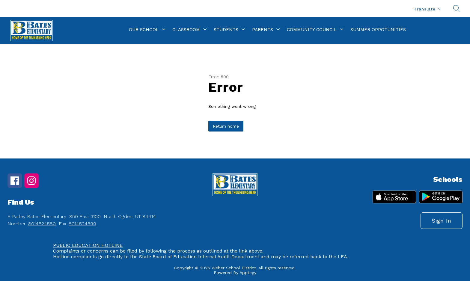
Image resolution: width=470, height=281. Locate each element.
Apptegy (247, 272)
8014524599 (82, 223)
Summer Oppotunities (378, 29)
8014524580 (42, 223)
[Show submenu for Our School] (144, 29)
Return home (226, 126)
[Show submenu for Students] (226, 29)
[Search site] (456, 8)
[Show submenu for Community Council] (312, 29)
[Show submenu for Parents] (262, 29)
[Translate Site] (427, 9)
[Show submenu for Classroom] (186, 29)
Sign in (441, 220)
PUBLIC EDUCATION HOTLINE (88, 245)
